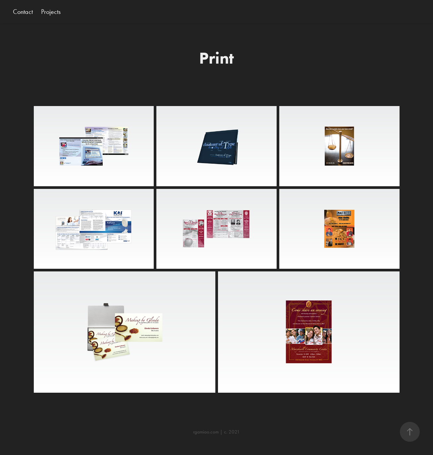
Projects (51, 12)
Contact (23, 12)
